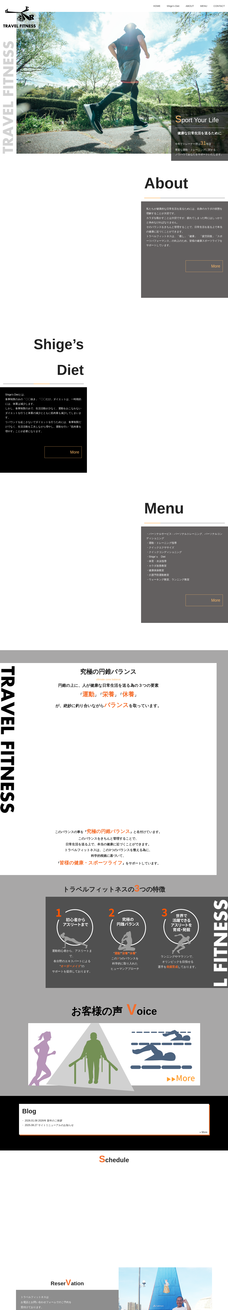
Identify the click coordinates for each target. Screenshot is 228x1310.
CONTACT (219, 6)
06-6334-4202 (58, 1215)
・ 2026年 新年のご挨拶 (40, 1017)
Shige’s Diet (173, 6)
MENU (203, 6)
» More (203, 1028)
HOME (156, 6)
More (199, 261)
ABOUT (190, 6)
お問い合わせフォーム (58, 1226)
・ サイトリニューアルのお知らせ (46, 1021)
